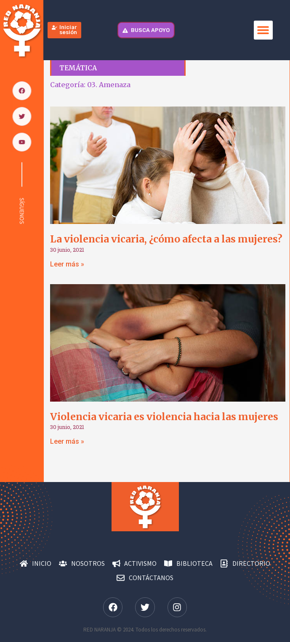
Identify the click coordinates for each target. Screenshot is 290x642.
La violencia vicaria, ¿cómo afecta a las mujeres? (166, 239)
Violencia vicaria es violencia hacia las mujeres (164, 416)
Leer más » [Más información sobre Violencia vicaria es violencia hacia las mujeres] (67, 441)
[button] (263, 30)
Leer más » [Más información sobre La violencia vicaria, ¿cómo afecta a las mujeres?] (67, 264)
